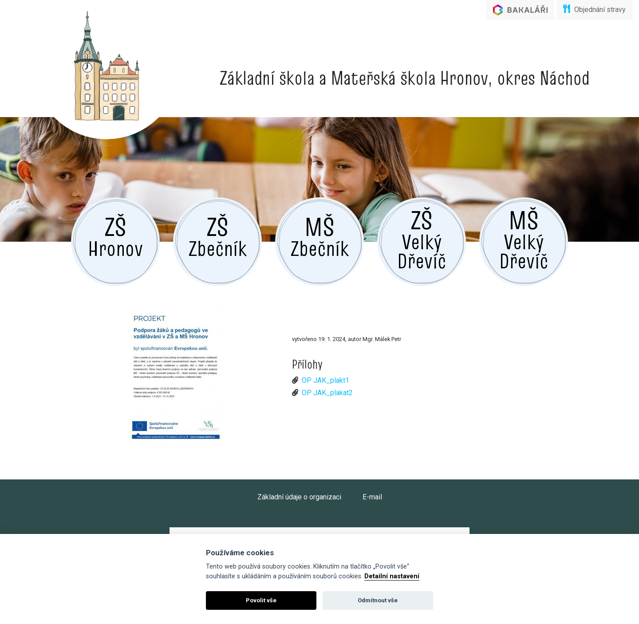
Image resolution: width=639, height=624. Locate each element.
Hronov (115, 235)
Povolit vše (261, 600)
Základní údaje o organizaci (299, 497)
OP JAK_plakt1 (325, 380)
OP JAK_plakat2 (327, 393)
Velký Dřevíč (421, 238)
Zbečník (218, 235)
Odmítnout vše (378, 600)
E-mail (372, 497)
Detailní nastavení (391, 576)
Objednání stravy (594, 9)
